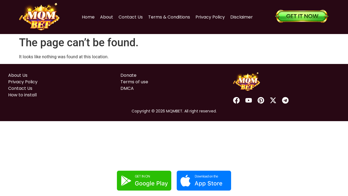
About (106, 17)
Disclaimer (241, 17)
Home (88, 17)
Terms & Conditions (169, 17)
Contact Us (131, 17)
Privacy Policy (210, 17)
